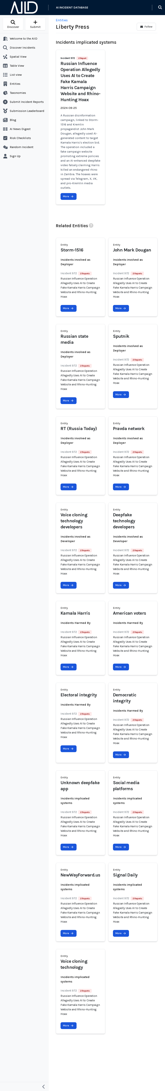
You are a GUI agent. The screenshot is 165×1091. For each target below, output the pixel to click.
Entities (62, 20)
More (68, 196)
